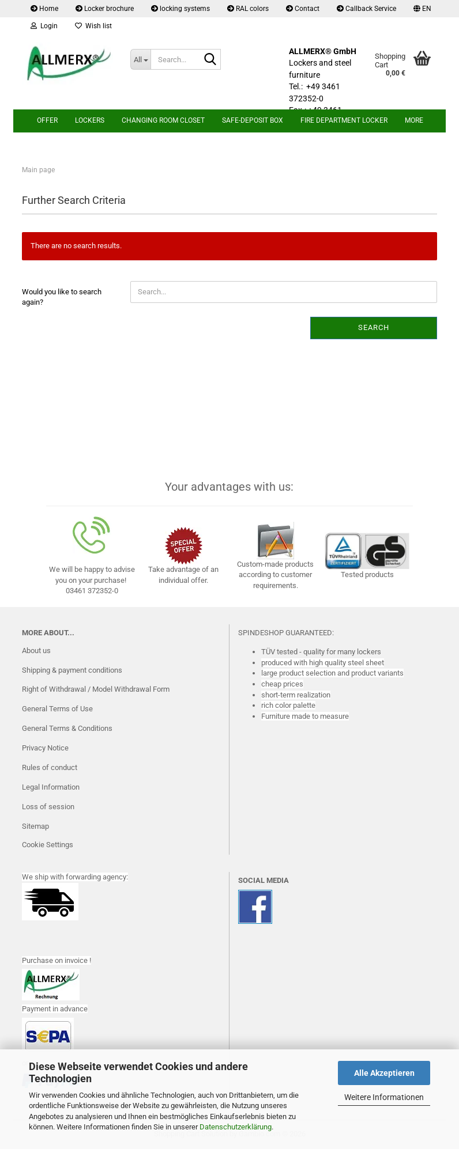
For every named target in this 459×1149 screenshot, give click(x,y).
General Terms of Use (57, 708)
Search (373, 327)
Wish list (93, 26)
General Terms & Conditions (67, 728)
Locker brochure (105, 9)
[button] (422, 8)
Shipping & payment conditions (72, 670)
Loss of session (48, 806)
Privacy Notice (45, 748)
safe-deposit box (252, 120)
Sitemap (35, 826)
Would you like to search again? (61, 297)
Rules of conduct (49, 767)
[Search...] (140, 59)
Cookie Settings (47, 844)
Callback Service (366, 9)
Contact (302, 9)
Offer (47, 120)
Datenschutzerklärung (236, 1127)
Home (44, 9)
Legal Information (51, 787)
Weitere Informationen (384, 1097)
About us (36, 650)
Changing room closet (163, 120)
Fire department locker (343, 120)
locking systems (180, 9)
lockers (89, 120)
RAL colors (248, 9)
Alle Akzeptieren (384, 1073)
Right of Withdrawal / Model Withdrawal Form (96, 689)
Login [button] (44, 26)
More (414, 120)
